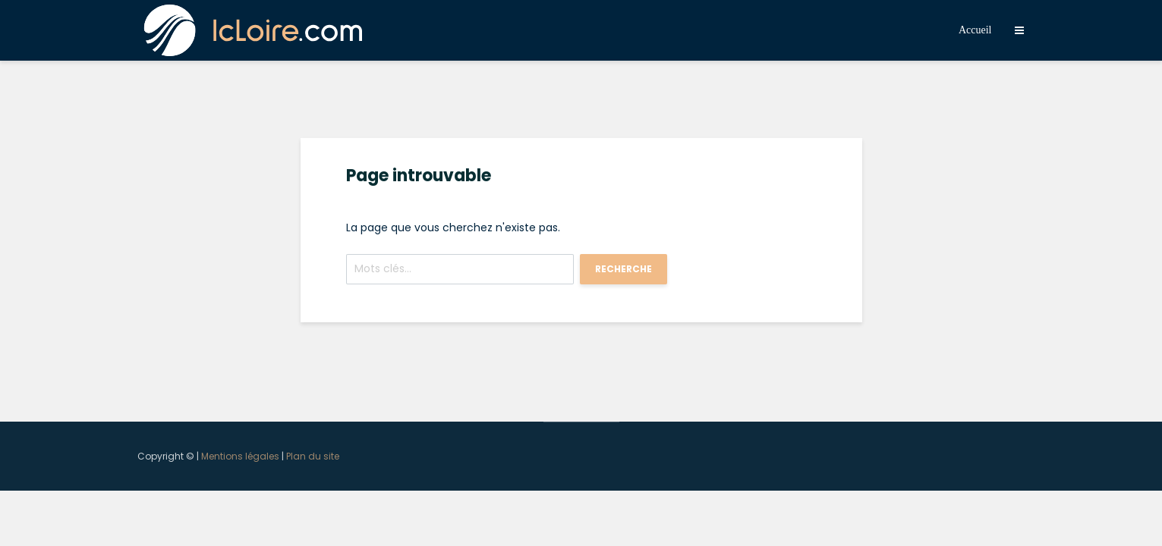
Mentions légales (240, 456)
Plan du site (312, 456)
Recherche (623, 268)
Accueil (975, 30)
